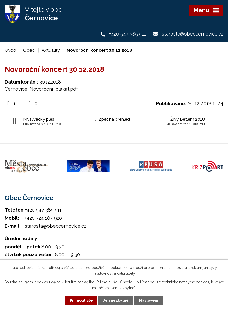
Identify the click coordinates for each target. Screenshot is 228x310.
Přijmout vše (81, 300)
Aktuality (51, 50)
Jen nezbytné (116, 300)
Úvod (10, 50)
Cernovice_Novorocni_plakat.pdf (41, 89)
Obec (29, 50)
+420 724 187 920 (43, 217)
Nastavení (148, 300)
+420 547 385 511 (127, 34)
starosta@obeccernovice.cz (192, 34)
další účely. (126, 273)
